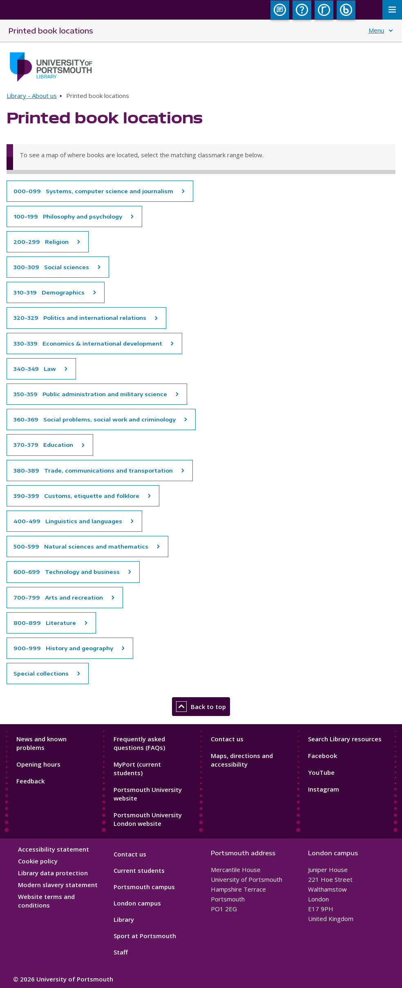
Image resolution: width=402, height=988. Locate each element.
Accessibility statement (53, 849)
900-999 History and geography (63, 648)
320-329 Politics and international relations (79, 317)
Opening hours (38, 764)
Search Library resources (345, 739)
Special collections (41, 673)
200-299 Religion (41, 242)
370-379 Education (43, 445)
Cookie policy (38, 861)
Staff (121, 952)
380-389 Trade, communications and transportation (93, 470)
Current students (139, 870)
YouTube (321, 772)
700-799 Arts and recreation (58, 597)
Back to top (201, 706)
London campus (137, 903)
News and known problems (41, 743)
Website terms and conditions (46, 900)
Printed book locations (50, 30)
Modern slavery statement (58, 885)
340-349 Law (34, 369)
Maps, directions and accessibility (242, 760)
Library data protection (53, 873)
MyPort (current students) (137, 768)
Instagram (323, 789)
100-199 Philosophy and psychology (67, 216)
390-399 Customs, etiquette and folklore (76, 496)
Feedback (30, 781)
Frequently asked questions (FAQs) (139, 743)
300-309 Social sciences (51, 267)
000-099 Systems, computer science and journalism (93, 191)
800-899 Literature (44, 623)
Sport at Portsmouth (145, 936)
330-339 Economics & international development (87, 343)
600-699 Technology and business (66, 572)
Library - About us (32, 95)
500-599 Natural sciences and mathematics (80, 546)
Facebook (322, 756)
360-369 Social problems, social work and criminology (94, 419)
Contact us (227, 739)
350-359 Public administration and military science (90, 394)
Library (124, 919)
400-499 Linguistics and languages (67, 521)
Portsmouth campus (144, 887)
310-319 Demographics (49, 292)
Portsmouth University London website (148, 819)
